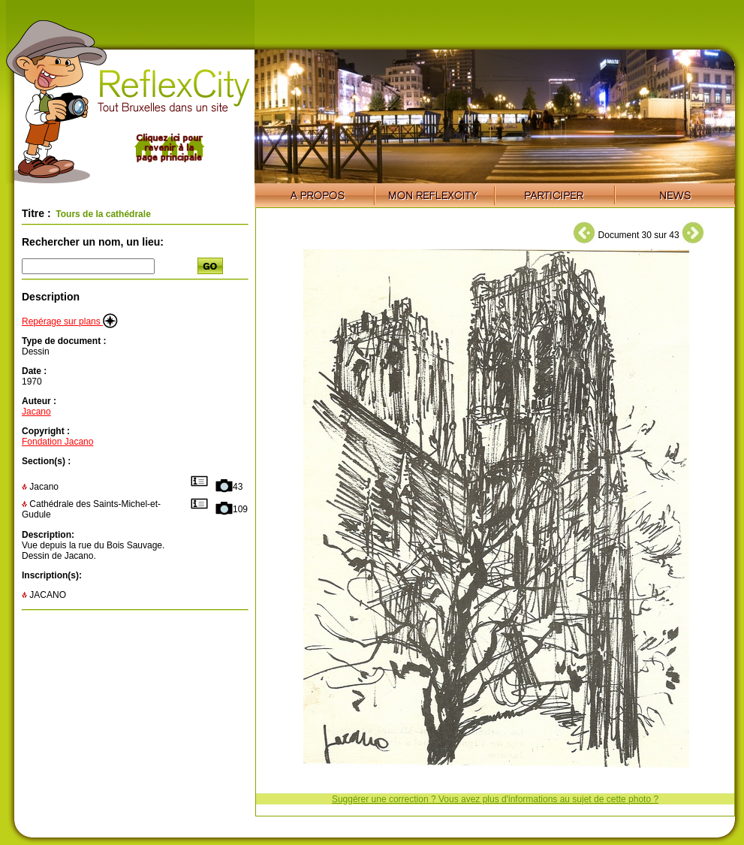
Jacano (36, 411)
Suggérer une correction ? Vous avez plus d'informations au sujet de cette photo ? (495, 799)
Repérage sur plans (70, 321)
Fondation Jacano (57, 441)
